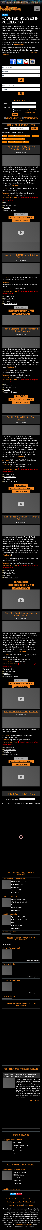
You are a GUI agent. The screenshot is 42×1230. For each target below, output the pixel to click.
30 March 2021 (7, 945)
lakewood (14, 139)
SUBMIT (34, 128)
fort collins (5, 139)
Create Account (30, 112)
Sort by (36, 136)
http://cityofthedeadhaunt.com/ (20, 659)
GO (21, 79)
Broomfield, (15, 887)
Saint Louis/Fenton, (19, 1148)
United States (15, 893)
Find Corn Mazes (28, 1202)
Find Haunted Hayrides (28, 1199)
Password (7, 107)
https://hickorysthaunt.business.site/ (22, 193)
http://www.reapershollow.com (20, 740)
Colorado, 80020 (16, 890)
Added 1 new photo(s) (33, 961)
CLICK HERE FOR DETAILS (21, 217)
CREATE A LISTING (13, 118)
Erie (22, 136)
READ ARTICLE (34, 1101)
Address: (5, 188)
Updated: (20, 1172)
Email (5, 103)
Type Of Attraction (12, 799)
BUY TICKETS (21, 214)
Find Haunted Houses (12, 1199)
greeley (26, 142)
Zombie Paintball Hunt (11, 914)
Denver (4, 136)
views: (17, 1142)
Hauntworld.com (20, 44)
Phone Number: (8, 195)
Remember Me (17, 111)
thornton (21, 139)
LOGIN (15, 115)
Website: (5, 193)
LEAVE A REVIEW (21, 220)
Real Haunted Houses (16, 1205)
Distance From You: (9, 197)
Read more (15, 185)
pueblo (20, 142)
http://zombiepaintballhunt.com (20, 464)
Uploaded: (18, 881)
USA (14, 1154)
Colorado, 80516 (16, 908)
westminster (12, 142)
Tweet (6, 14)
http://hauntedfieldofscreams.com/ (21, 563)
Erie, (12, 905)
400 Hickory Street (17, 884)
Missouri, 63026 (18, 1151)
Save (20, 1193)
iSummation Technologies (23, 1224)
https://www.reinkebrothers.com (20, 375)
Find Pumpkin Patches (14, 1202)
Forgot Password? (30, 110)
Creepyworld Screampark (12, 1139)
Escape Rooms (28, 1205)
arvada (4, 142)
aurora (27, 136)
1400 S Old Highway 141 (20, 1145)
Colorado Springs (14, 136)
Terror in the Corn (10, 896)
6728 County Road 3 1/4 (19, 902)
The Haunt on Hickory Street (14, 879)
